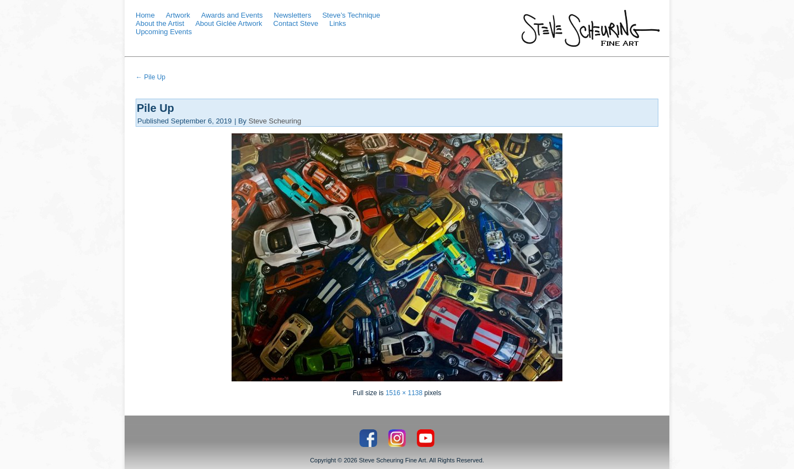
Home (145, 15)
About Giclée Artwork (228, 23)
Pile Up (150, 77)
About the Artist (160, 23)
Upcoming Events (164, 32)
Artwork (178, 15)
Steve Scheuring (275, 121)
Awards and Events (232, 15)
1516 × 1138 (403, 393)
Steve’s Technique (351, 15)
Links (337, 23)
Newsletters (293, 15)
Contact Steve (296, 23)
